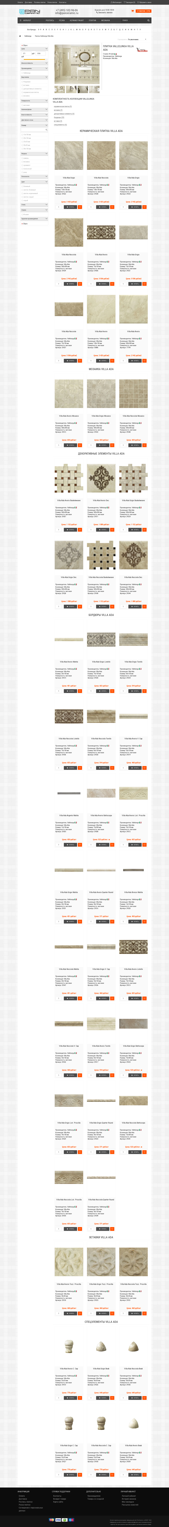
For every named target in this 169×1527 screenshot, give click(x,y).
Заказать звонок (104, 12)
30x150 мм (27, 149)
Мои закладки (128, 1502)
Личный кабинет (129, 1496)
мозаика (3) (58, 110)
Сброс (24, 45)
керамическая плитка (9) (63, 106)
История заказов (129, 1499)
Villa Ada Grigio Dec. (69, 577)
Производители (93, 1496)
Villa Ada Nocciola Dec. (133, 577)
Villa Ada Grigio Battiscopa (133, 1046)
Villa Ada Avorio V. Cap (133, 738)
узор (25, 172)
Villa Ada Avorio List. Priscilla (133, 815)
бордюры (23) (59, 117)
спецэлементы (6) (60, 125)
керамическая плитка (31, 92)
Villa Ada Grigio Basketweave (133, 500)
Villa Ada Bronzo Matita (133, 892)
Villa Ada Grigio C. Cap (69, 1445)
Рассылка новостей (130, 1505)
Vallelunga (27, 36)
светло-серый (28, 197)
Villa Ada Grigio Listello (101, 662)
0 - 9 (39, 30)
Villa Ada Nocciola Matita (69, 969)
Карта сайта (58, 1502)
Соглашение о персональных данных (31, 1509)
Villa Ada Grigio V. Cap (101, 969)
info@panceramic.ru (66, 13)
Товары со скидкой (95, 1499)
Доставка (28, 2)
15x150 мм (27, 135)
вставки (26, 85)
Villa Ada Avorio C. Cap (69, 1368)
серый (25, 200)
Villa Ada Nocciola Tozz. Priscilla (133, 1284)
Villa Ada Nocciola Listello (69, 738)
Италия (26, 214)
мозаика (26, 96)
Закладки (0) (130, 2)
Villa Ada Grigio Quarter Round (101, 1123)
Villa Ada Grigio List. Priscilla (69, 1123)
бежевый (26, 186)
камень (26, 158)
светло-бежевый (29, 190)
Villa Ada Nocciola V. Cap (69, 1046)
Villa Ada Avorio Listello (133, 969)
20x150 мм (27, 138)
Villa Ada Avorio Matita (69, 662)
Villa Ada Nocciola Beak (133, 1368)
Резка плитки (52, 2)
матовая (26, 105)
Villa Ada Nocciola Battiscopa (133, 1123)
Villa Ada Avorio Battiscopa (101, 815)
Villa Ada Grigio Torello (133, 662)
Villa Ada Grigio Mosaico (101, 416)
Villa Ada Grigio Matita (69, 892)
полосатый (27, 169)
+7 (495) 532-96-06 (67, 10)
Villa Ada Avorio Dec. (101, 500)
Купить (70, 207)
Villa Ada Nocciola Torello (101, 738)
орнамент (26, 165)
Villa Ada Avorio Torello (101, 1046)
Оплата (20, 2)
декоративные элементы (32, 89)
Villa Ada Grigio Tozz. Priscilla (101, 1284)
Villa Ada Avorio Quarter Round (101, 892)
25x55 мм (26, 142)
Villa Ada (67, 187)
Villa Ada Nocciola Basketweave (101, 577)
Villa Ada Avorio (101, 254)
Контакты (62, 2)
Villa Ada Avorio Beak (133, 1445)
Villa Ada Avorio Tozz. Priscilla (69, 1284)
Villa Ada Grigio (69, 178)
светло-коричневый (30, 193)
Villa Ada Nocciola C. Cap (101, 1445)
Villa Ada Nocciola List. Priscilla (69, 1199)
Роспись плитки (39, 2)
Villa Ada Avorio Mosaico (69, 416)
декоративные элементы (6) (64, 114)
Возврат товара (59, 1499)
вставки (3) (58, 121)
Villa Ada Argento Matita (69, 815)
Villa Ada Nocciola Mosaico (133, 416)
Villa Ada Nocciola (101, 178)
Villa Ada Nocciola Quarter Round (101, 1199)
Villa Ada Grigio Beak (101, 1368)
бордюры (27, 82)
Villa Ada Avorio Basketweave (69, 500)
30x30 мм (26, 145)
